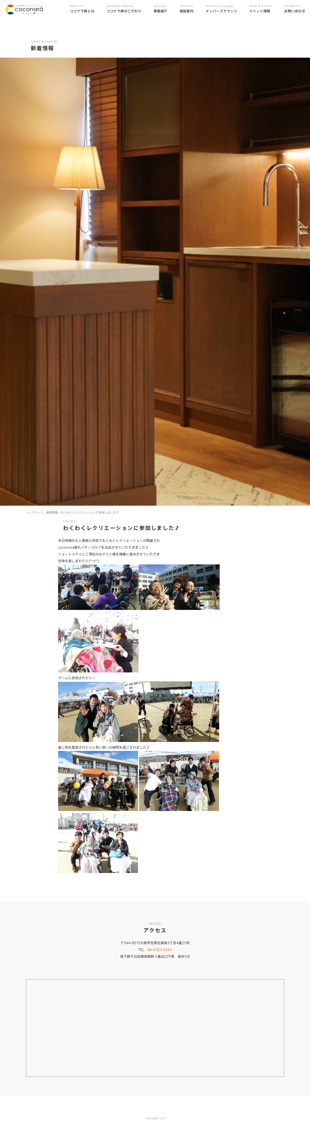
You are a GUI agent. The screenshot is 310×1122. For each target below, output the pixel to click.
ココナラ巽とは (82, 9)
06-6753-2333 (159, 949)
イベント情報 (260, 9)
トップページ (34, 512)
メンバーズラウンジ (221, 9)
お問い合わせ (294, 9)
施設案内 (187, 9)
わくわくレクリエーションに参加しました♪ (90, 512)
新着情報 (52, 512)
